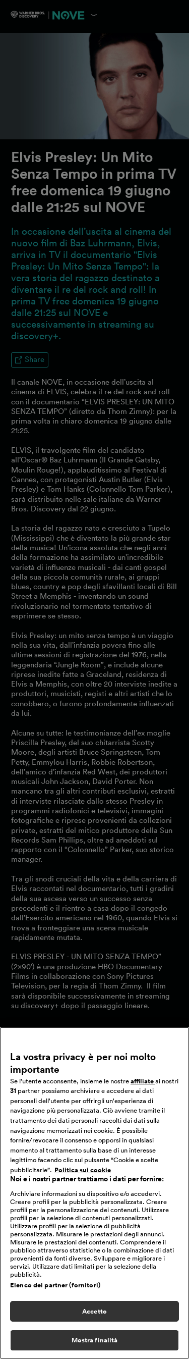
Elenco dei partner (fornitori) (55, 1286)
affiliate (143, 1083)
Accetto (94, 1313)
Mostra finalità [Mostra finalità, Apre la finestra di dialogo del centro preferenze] (95, 1342)
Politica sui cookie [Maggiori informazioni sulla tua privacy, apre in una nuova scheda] (82, 1171)
